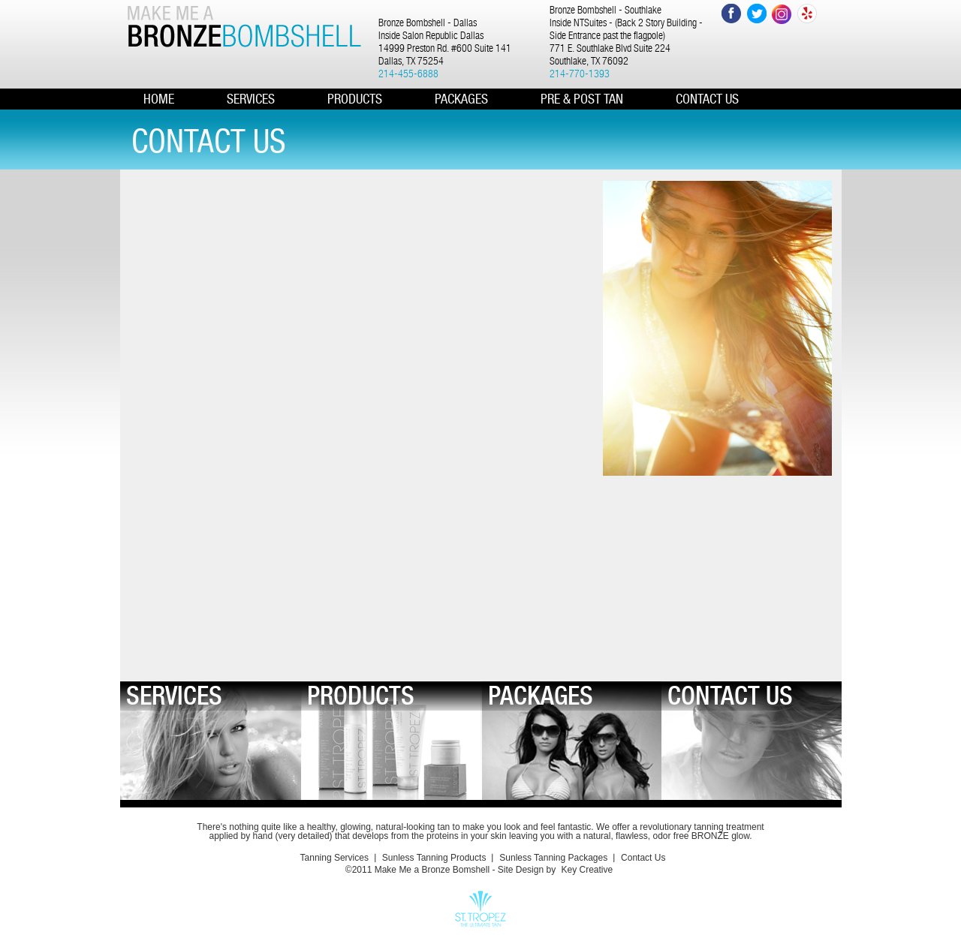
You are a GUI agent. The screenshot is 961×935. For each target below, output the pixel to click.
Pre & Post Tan (582, 99)
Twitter (756, 14)
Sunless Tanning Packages (553, 857)
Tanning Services (334, 857)
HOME (158, 99)
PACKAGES (461, 99)
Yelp (807, 14)
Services (251, 99)
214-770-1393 (580, 74)
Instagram (782, 14)
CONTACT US (707, 99)
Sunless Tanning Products (434, 857)
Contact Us (643, 857)
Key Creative (587, 869)
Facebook (731, 14)
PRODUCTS (354, 99)
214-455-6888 (408, 74)
